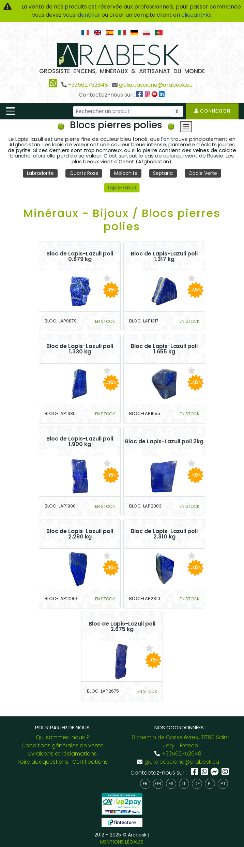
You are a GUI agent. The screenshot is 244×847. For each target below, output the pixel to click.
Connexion (212, 110)
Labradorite (40, 173)
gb (158, 783)
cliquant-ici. (196, 15)
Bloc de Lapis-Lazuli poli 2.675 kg (122, 626)
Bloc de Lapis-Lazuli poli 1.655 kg (164, 349)
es (171, 783)
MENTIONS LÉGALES (121, 841)
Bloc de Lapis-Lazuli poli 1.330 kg (79, 349)
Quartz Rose (84, 173)
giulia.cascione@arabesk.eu (156, 85)
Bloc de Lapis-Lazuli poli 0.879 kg (79, 256)
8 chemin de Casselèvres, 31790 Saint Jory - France (180, 741)
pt (223, 783)
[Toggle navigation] (10, 111)
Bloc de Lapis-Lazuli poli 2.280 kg (79, 534)
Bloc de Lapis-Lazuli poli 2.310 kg (164, 534)
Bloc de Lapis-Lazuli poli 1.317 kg (164, 256)
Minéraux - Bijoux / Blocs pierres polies (122, 219)
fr (145, 783)
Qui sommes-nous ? (62, 737)
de (197, 783)
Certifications (90, 762)
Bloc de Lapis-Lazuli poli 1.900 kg (79, 441)
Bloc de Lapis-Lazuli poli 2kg (164, 441)
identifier (89, 15)
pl (210, 783)
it (184, 783)
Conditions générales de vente (62, 745)
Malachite (126, 173)
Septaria (163, 173)
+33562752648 (88, 85)
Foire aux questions (43, 762)
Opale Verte (202, 173)
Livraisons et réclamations (62, 754)
